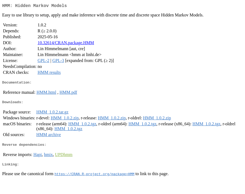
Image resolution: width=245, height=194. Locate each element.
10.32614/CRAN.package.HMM (65, 43)
